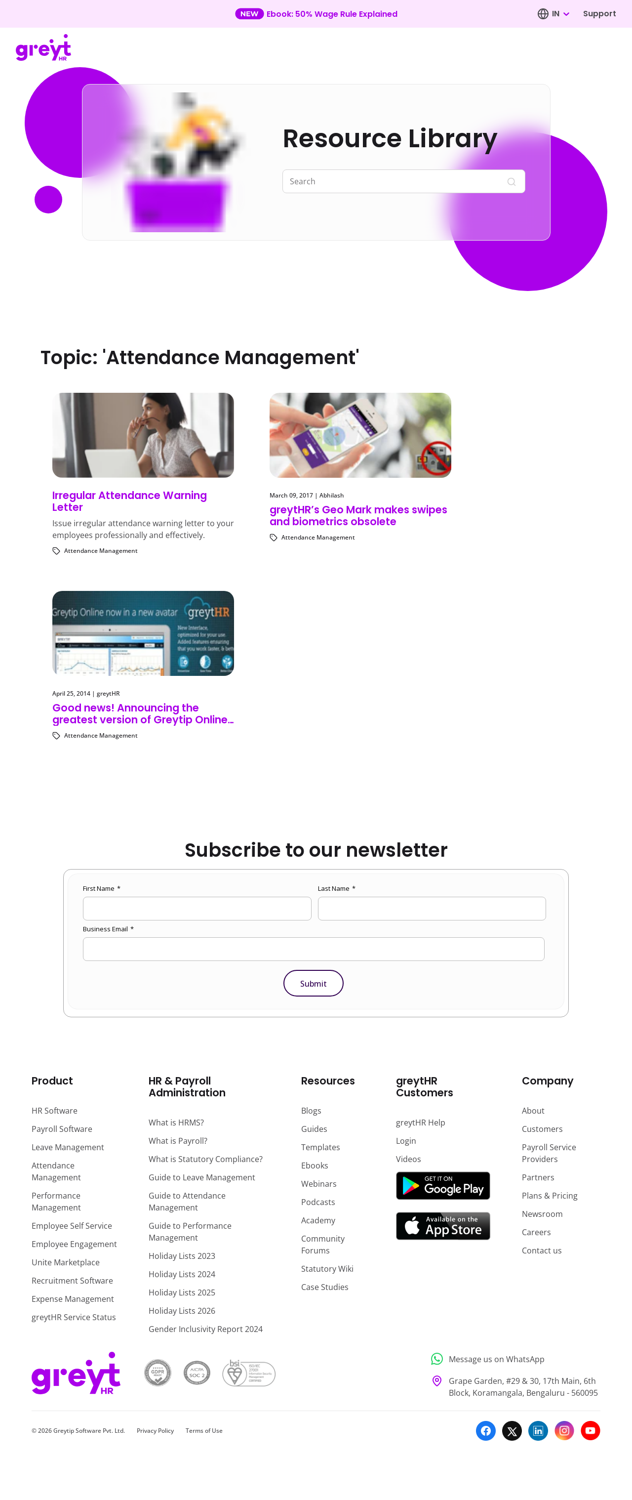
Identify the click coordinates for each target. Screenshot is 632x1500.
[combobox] (560, 14)
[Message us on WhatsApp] (512, 1359)
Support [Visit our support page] (599, 13)
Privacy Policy (155, 1430)
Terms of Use (204, 1430)
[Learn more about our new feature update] (316, 14)
